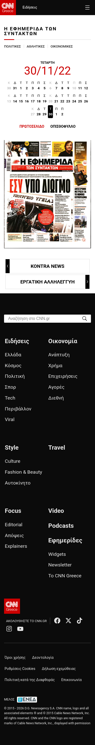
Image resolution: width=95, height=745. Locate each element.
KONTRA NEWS (35, 266)
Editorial (14, 525)
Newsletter (60, 565)
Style (11, 447)
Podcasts (61, 525)
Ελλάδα (13, 355)
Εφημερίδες (65, 540)
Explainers (16, 546)
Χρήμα (55, 365)
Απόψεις (14, 535)
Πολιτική (15, 376)
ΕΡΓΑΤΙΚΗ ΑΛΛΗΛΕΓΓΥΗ (54, 282)
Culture (12, 461)
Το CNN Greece (65, 576)
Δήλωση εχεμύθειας (59, 669)
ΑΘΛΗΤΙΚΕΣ (36, 46)
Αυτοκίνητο (17, 483)
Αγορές (56, 387)
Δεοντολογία (43, 657)
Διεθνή (56, 398)
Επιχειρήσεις (63, 376)
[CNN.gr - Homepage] (8, 7)
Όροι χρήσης (15, 657)
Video (56, 510)
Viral (9, 419)
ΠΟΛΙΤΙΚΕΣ (12, 46)
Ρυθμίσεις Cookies (20, 669)
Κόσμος (13, 365)
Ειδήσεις (30, 7)
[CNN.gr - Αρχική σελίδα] (12, 606)
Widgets (57, 554)
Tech (10, 398)
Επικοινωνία (71, 680)
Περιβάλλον (18, 409)
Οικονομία (62, 341)
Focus (13, 510)
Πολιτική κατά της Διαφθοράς (30, 680)
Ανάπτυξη (59, 355)
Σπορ (10, 387)
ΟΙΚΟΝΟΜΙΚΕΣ (61, 46)
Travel (56, 447)
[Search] (84, 318)
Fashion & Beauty (23, 472)
